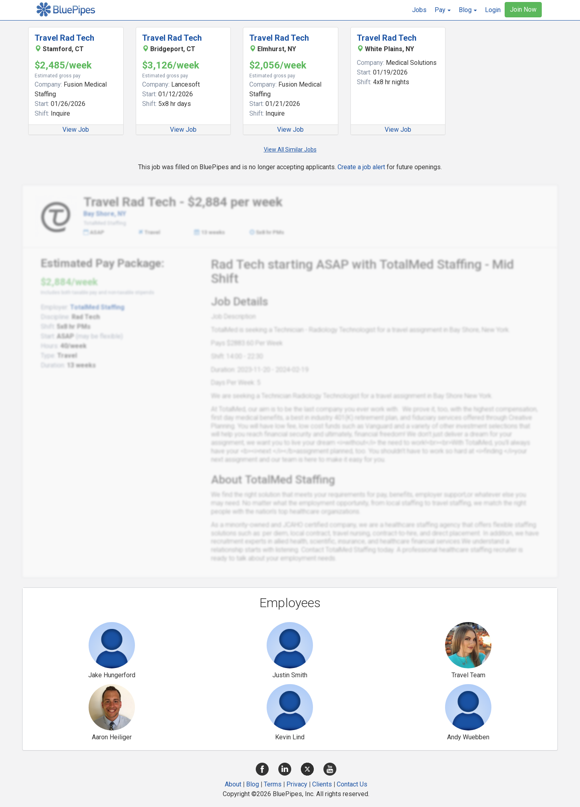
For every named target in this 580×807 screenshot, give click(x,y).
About (233, 784)
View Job (75, 129)
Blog (252, 784)
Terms (273, 784)
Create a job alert (361, 167)
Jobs (419, 10)
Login (493, 10)
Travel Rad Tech (64, 38)
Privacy (296, 784)
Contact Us (352, 784)
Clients (322, 784)
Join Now (523, 9)
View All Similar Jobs (290, 149)
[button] (443, 10)
